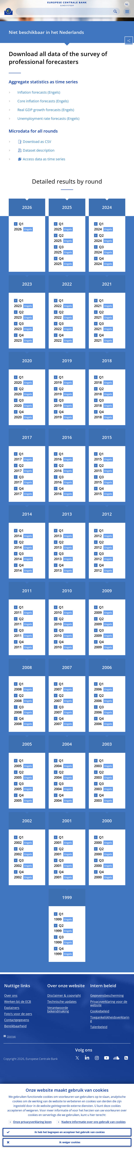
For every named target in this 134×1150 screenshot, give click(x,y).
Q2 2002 (19, 851)
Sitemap (11, 1036)
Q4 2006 (99, 721)
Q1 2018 (99, 380)
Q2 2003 (99, 775)
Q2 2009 (99, 621)
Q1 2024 (99, 226)
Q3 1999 (59, 940)
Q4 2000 (99, 874)
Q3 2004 (59, 786)
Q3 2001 (59, 863)
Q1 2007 (59, 687)
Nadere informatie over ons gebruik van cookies (93, 1122)
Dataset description (38, 150)
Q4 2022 (59, 338)
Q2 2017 (19, 468)
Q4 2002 (19, 874)
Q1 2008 (19, 687)
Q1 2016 (59, 456)
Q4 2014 (19, 568)
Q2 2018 (99, 391)
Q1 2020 (19, 380)
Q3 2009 (99, 633)
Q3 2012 (99, 556)
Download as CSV (37, 141)
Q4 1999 (59, 951)
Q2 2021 (99, 315)
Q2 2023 (19, 315)
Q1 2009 (99, 610)
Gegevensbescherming (107, 995)
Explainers (11, 1008)
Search (115, 11)
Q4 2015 (99, 491)
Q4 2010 (59, 644)
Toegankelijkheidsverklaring (109, 1019)
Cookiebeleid (99, 1011)
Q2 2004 (59, 775)
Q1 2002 (19, 840)
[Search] (65, 11)
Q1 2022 (59, 303)
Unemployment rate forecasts (41, 118)
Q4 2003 (99, 798)
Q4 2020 (19, 414)
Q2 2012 (99, 545)
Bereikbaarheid (15, 1026)
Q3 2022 (59, 326)
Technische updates (62, 1001)
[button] (126, 4)
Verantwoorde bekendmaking (58, 1009)
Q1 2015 (99, 456)
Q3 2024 (99, 249)
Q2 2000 (99, 851)
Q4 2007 (59, 721)
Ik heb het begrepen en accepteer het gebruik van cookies (70, 1132)
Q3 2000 (99, 863)
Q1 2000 (99, 840)
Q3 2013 (59, 556)
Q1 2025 (59, 226)
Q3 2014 (19, 556)
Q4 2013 (59, 568)
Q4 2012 (99, 568)
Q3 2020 (19, 403)
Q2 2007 (59, 698)
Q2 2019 (59, 391)
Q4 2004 (59, 798)
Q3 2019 (59, 403)
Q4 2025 (59, 261)
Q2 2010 (59, 621)
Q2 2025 (59, 238)
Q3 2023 (19, 326)
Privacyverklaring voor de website (108, 1003)
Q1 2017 (19, 456)
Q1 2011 (19, 610)
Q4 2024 (99, 261)
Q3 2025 (59, 249)
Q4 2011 (19, 644)
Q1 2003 (99, 763)
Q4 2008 (19, 721)
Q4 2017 (19, 491)
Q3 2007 (59, 710)
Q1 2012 (99, 533)
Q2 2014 (19, 545)
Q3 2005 (19, 786)
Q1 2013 (59, 533)
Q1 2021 (99, 303)
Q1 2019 (59, 380)
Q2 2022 (59, 315)
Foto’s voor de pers (18, 1014)
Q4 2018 (99, 414)
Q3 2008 (19, 710)
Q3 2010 (59, 633)
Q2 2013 (59, 545)
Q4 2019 (59, 414)
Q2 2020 (19, 391)
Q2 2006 (99, 698)
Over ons (10, 995)
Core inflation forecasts (36, 101)
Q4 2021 (99, 338)
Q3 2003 (99, 786)
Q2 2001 (59, 851)
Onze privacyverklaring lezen (32, 1122)
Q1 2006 (99, 687)
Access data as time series (44, 159)
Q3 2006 (99, 710)
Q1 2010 (59, 610)
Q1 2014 (19, 533)
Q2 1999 (59, 928)
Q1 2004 (59, 763)
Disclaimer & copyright (64, 995)
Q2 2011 (19, 621)
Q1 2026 (19, 226)
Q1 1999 (59, 917)
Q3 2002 (19, 863)
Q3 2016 (59, 480)
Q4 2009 (99, 644)
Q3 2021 (99, 326)
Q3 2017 (19, 480)
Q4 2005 (19, 798)
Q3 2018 (99, 403)
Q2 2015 (99, 468)
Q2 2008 (19, 698)
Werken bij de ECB (17, 1001)
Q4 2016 (59, 491)
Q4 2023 (19, 338)
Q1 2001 (59, 840)
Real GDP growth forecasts (39, 109)
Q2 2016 (59, 468)
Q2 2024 (99, 238)
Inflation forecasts (32, 92)
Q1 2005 (19, 763)
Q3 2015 (99, 480)
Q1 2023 (19, 303)
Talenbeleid (98, 1027)
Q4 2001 (59, 874)
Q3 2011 (19, 633)
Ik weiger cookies (69, 1142)
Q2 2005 (19, 775)
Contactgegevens (16, 1020)
